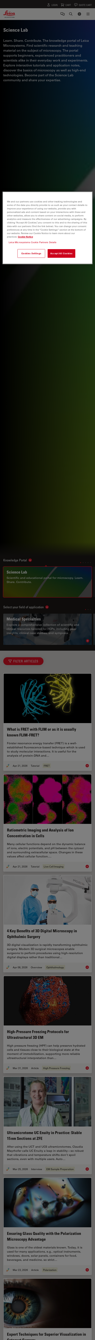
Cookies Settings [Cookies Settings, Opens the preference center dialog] (31, 253)
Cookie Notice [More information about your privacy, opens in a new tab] (25, 236)
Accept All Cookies (61, 253)
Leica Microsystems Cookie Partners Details (33, 242)
